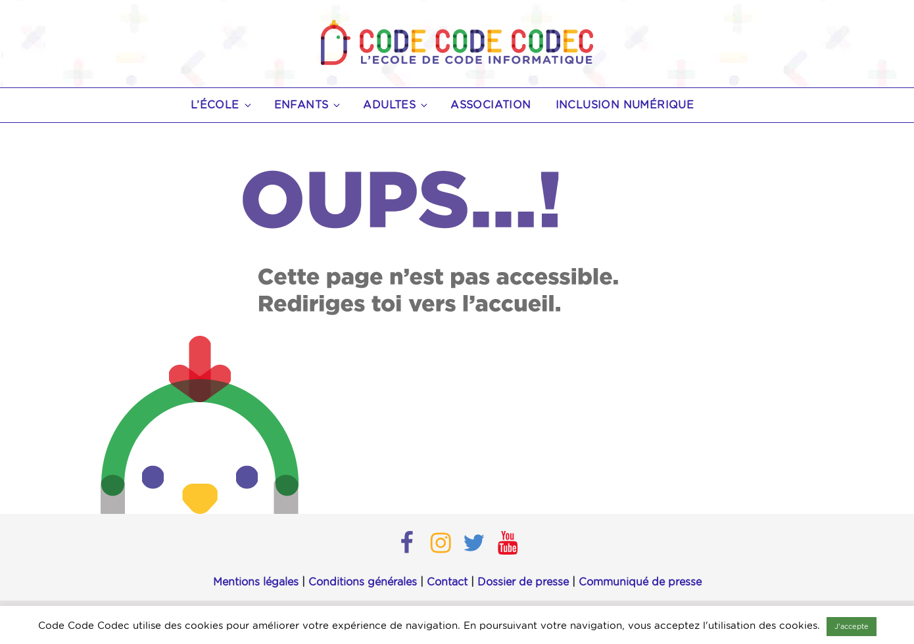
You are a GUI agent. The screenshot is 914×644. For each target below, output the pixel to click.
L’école (222, 105)
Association (490, 105)
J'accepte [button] (851, 626)
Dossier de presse (523, 582)
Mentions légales (256, 582)
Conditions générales (362, 582)
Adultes (396, 105)
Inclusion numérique (625, 105)
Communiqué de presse (640, 582)
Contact (447, 582)
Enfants (308, 105)
